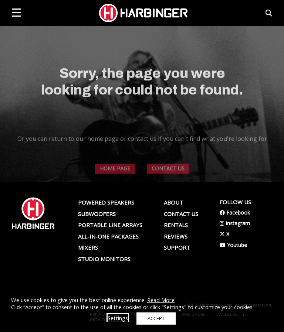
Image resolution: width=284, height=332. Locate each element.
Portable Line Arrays (110, 225)
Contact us (181, 214)
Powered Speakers (106, 202)
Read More (161, 300)
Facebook (235, 212)
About (173, 202)
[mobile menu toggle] (16, 12)
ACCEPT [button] (156, 318)
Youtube (233, 245)
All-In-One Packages (108, 236)
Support (177, 247)
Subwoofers (97, 214)
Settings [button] (118, 318)
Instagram (235, 223)
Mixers (88, 247)
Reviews (175, 236)
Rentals (176, 225)
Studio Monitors (104, 259)
